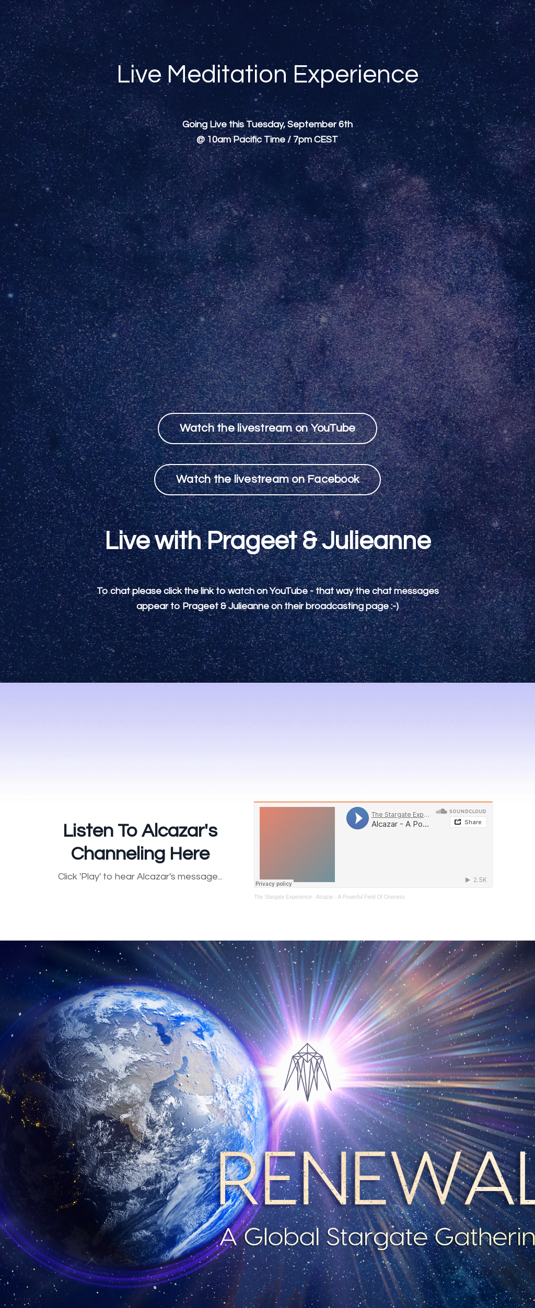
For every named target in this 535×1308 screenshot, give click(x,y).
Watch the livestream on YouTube (268, 428)
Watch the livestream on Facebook (267, 479)
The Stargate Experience (283, 897)
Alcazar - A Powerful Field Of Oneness (360, 897)
